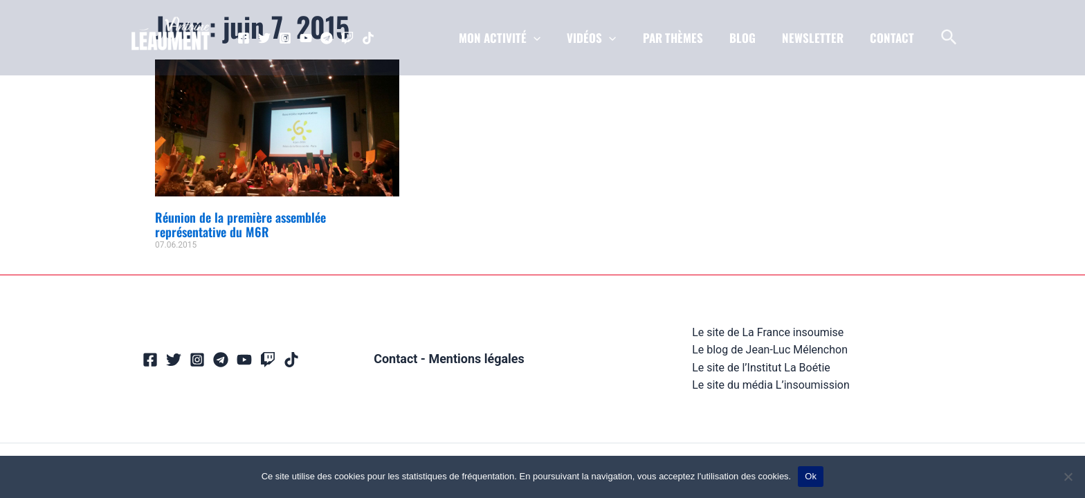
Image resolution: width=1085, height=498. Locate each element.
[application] (549, 38)
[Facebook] (243, 38)
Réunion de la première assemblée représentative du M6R (240, 224)
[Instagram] (285, 38)
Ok (811, 476)
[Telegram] (326, 38)
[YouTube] (306, 38)
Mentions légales (476, 358)
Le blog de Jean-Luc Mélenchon (770, 349)
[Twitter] (264, 38)
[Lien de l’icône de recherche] (949, 38)
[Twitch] (347, 38)
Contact (395, 358)
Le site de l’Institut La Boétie (761, 367)
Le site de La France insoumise (768, 332)
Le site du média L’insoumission (771, 384)
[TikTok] (368, 38)
